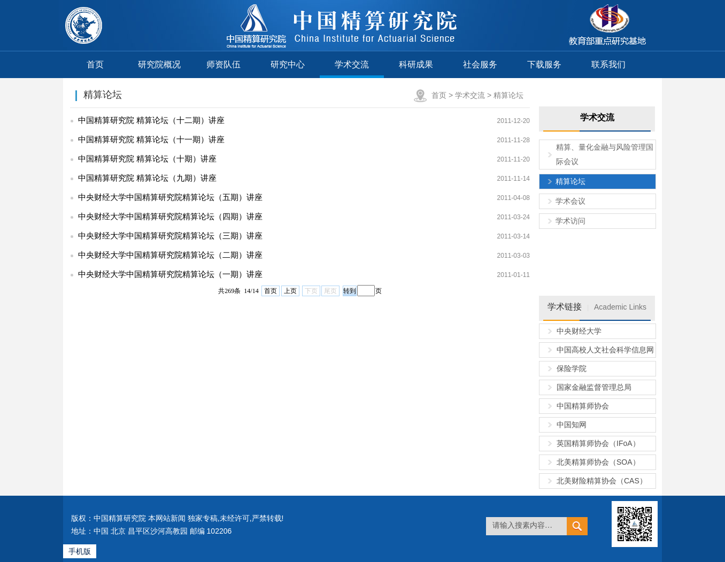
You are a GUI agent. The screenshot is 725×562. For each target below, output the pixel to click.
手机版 (79, 551)
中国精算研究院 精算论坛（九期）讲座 (147, 177)
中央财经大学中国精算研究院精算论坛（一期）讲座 (170, 274)
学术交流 (352, 64)
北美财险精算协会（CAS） (602, 480)
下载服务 (544, 64)
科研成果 (416, 64)
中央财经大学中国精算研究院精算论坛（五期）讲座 (170, 197)
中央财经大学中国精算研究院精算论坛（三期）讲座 (170, 235)
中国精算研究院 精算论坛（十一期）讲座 (151, 139)
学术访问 (570, 221)
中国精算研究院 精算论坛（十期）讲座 (147, 158)
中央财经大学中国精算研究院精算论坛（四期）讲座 (170, 216)
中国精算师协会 (583, 406)
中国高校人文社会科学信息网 (605, 349)
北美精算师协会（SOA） (598, 462)
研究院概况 (159, 64)
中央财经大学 (579, 331)
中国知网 (572, 424)
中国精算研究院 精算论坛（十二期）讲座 (151, 120)
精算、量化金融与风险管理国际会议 (604, 154)
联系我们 (608, 64)
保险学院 (572, 368)
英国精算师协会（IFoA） (598, 443)
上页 (290, 291)
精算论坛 (508, 95)
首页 (95, 64)
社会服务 (480, 64)
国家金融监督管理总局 (594, 387)
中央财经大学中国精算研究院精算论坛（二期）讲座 (170, 254)
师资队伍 (223, 64)
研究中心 (288, 64)
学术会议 (570, 201)
